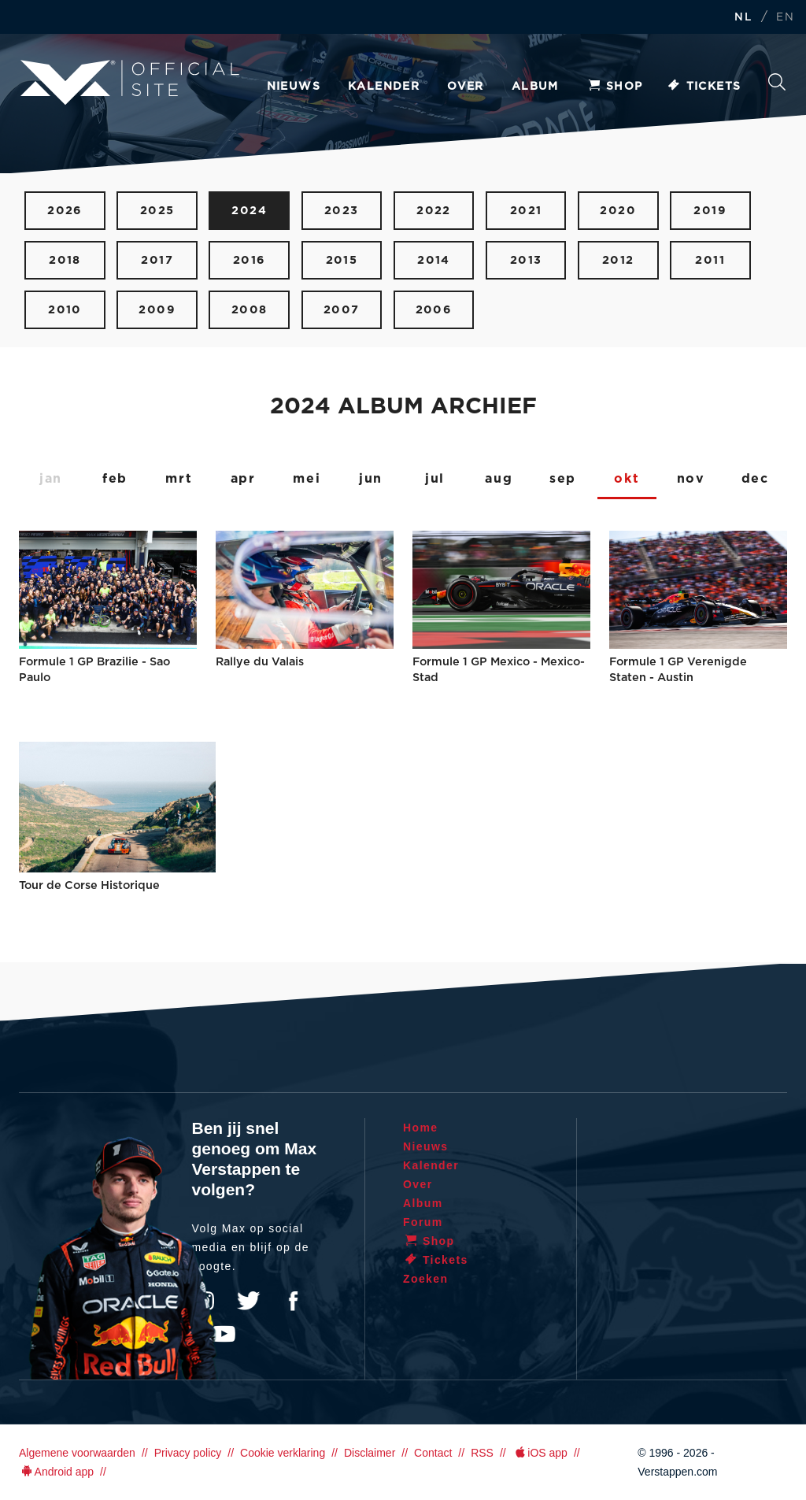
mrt (178, 478)
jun (371, 478)
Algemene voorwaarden (77, 1452)
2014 (433, 260)
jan (50, 478)
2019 (710, 211)
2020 (618, 211)
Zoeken (777, 82)
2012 (618, 260)
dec (755, 478)
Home (420, 1127)
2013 (526, 260)
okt (626, 478)
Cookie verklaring (282, 1452)
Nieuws (293, 86)
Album (535, 86)
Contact (433, 1452)
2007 (342, 310)
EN (785, 18)
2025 (157, 211)
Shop (614, 86)
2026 (65, 211)
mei (306, 478)
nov (691, 478)
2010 (65, 310)
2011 (710, 260)
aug (498, 478)
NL (743, 18)
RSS (482, 1452)
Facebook (292, 1300)
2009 (157, 310)
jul (435, 478)
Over (465, 86)
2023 (341, 211)
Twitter (248, 1300)
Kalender (384, 86)
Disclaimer (369, 1452)
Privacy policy (188, 1452)
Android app (56, 1471)
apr (243, 478)
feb (115, 478)
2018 (65, 260)
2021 (526, 211)
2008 (249, 310)
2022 (433, 211)
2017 (157, 260)
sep (562, 478)
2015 (342, 260)
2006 (434, 310)
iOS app (540, 1452)
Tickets (704, 86)
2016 (249, 260)
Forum (423, 1222)
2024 (249, 211)
